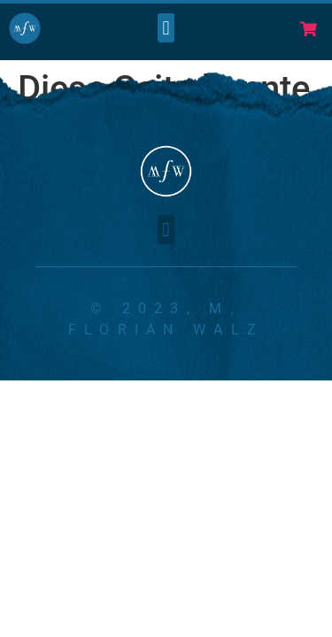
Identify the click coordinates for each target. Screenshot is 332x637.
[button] (166, 27)
